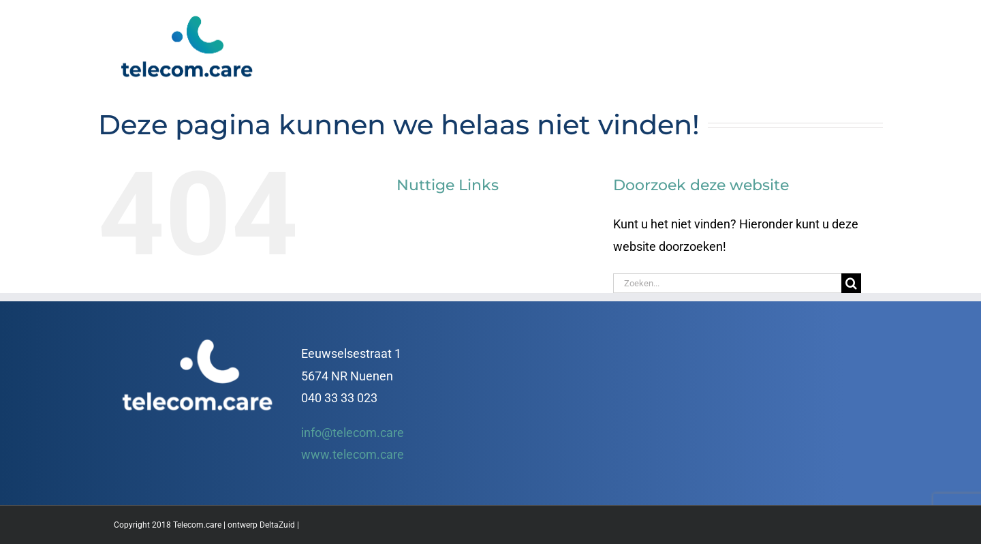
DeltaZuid (277, 525)
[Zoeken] (851, 283)
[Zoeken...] (727, 283)
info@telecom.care (352, 432)
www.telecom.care (352, 454)
